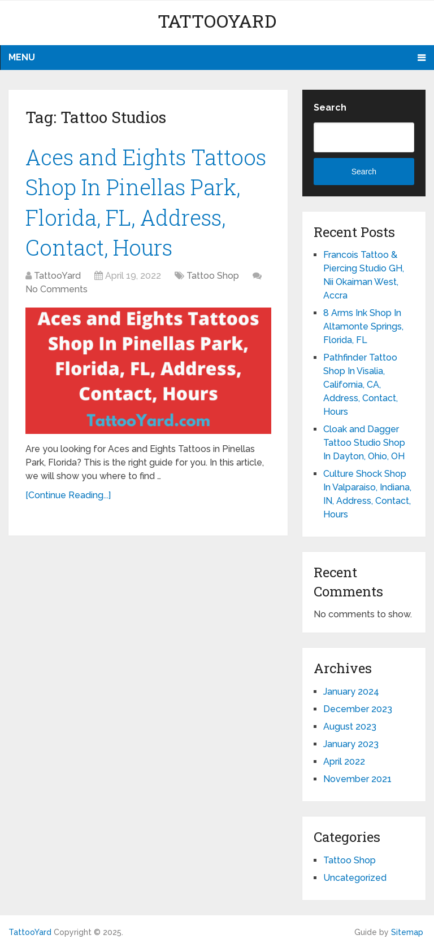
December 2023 (357, 709)
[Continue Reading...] (68, 495)
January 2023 (351, 744)
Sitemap (407, 932)
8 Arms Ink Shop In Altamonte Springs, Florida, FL (363, 326)
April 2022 (344, 761)
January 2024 (351, 691)
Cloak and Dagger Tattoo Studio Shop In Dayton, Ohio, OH (364, 443)
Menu (21, 57)
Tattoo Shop (212, 275)
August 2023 (349, 726)
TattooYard (217, 20)
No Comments (56, 289)
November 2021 (357, 779)
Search (330, 107)
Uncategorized (355, 877)
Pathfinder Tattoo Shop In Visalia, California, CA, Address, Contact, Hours (360, 384)
